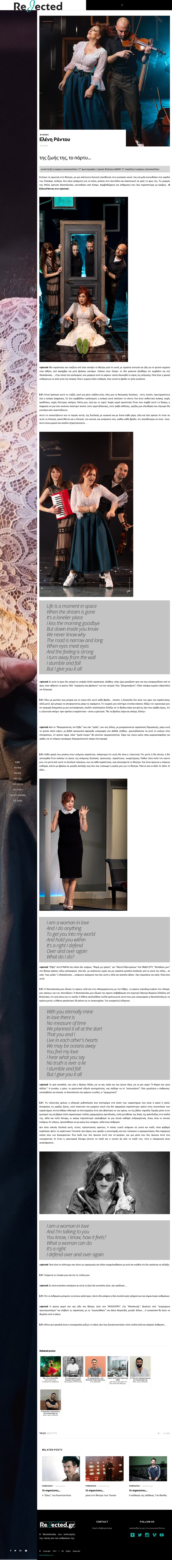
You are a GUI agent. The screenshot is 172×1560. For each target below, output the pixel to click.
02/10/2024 (44, 146)
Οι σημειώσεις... (51, 1490)
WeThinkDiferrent (46, 1555)
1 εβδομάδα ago (60, 1486)
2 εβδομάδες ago (103, 1486)
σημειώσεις (47, 1486)
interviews (44, 135)
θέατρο (52, 1433)
